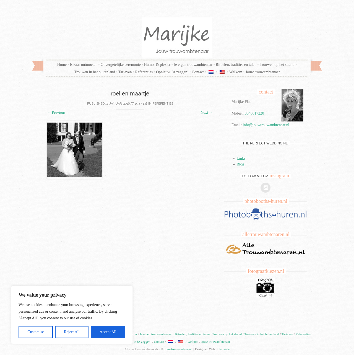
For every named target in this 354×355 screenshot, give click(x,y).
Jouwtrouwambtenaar (178, 349)
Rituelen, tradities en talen (236, 65)
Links (241, 158)
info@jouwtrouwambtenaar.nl (266, 125)
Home (62, 65)
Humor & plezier (157, 65)
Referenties (144, 72)
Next (207, 112)
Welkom (235, 72)
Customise (35, 332)
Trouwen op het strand (277, 65)
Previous (56, 112)
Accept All (108, 332)
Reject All (71, 332)
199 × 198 (141, 103)
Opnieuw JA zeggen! (172, 72)
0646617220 (254, 113)
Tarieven (125, 72)
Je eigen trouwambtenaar (193, 65)
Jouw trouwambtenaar (263, 72)
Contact (198, 72)
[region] (72, 315)
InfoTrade (223, 349)
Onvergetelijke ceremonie (121, 65)
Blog (240, 164)
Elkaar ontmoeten (83, 65)
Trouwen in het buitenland (94, 72)
